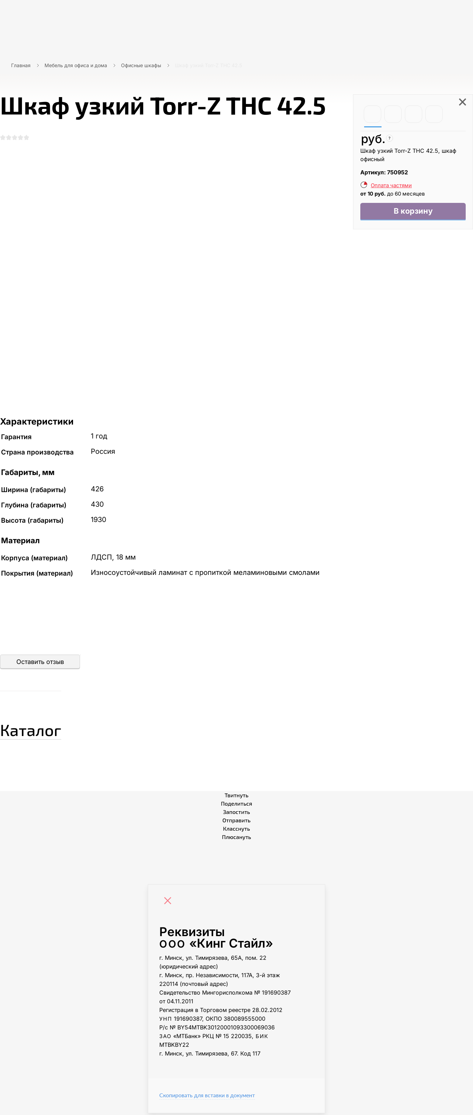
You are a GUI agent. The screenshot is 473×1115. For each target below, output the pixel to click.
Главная (21, 65)
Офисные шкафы (141, 65)
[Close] (169, 903)
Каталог (40, 729)
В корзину (413, 212)
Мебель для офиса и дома (76, 65)
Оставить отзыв (40, 663)
